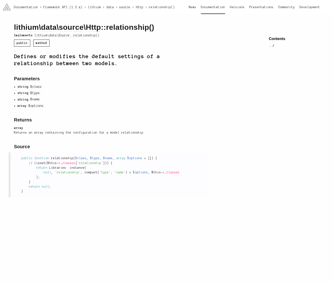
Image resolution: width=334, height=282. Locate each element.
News (192, 7)
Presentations (261, 7)
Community (286, 7)
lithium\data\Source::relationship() (67, 35)
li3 (5, 5)
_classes (67, 163)
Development (310, 7)
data (49, 27)
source (71, 27)
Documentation (213, 7)
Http (93, 27)
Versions (237, 7)
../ (271, 45)
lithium (26, 27)
